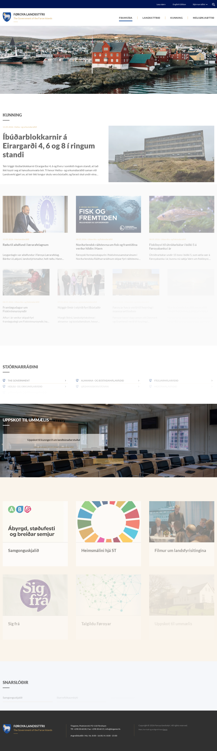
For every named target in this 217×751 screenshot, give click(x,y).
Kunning (176, 17)
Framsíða (125, 17)
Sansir (165, 729)
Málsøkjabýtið (203, 17)
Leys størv (161, 4)
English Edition (179, 4)
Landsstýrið (151, 17)
